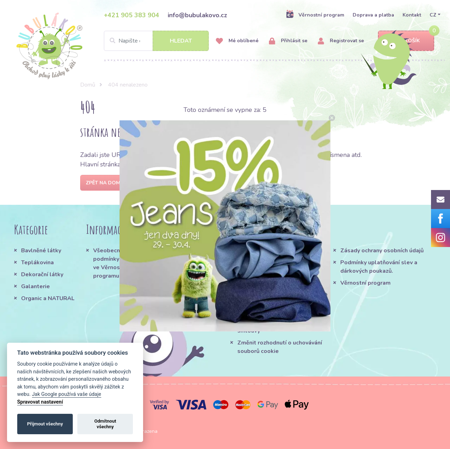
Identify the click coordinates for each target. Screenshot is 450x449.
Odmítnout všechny (105, 423)
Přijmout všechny (45, 423)
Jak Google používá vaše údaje (66, 394)
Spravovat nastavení (40, 402)
